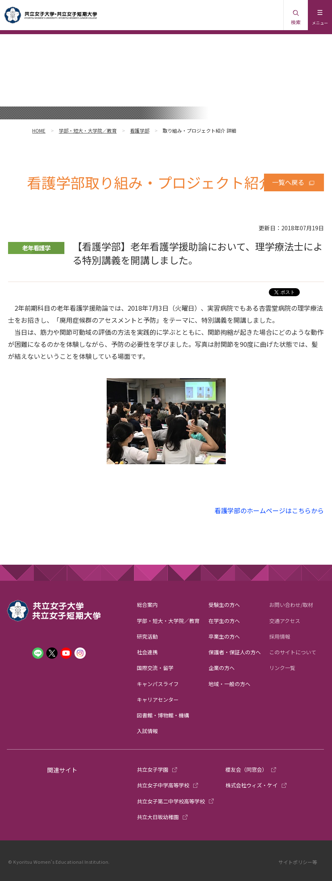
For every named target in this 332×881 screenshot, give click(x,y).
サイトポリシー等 (297, 861)
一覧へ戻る (288, 182)
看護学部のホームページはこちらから (269, 510)
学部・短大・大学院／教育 (88, 130)
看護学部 (139, 130)
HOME (38, 130)
